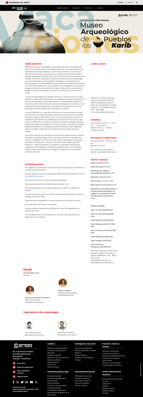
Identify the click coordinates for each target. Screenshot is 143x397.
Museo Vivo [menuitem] (51, 365)
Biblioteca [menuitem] (51, 353)
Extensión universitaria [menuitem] (110, 351)
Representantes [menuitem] (53, 362)
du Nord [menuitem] (105, 393)
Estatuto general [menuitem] (53, 383)
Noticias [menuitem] (78, 360)
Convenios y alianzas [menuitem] (82, 378)
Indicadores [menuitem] (106, 384)
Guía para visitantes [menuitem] (82, 383)
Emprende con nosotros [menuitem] (111, 358)
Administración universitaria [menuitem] (112, 379)
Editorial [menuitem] (78, 353)
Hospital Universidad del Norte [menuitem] (113, 356)
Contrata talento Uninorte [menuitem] (111, 365)
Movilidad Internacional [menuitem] (83, 376)
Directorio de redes (19, 387)
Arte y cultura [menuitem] (107, 360)
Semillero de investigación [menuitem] (84, 357)
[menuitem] (63, 8)
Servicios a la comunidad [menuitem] (111, 363)
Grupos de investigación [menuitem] (83, 348)
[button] (137, 2)
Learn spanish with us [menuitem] (83, 381)
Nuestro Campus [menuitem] (81, 385)
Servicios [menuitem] (105, 381)
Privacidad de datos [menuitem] (54, 376)
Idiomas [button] (120, 2)
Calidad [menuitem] (105, 386)
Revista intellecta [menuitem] (81, 355)
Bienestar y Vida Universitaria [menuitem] (58, 357)
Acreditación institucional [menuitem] (56, 390)
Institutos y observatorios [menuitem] (56, 350)
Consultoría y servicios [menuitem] (110, 353)
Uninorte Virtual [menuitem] (53, 367)
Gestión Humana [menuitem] (108, 388)
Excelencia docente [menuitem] (54, 355)
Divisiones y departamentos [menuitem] (57, 348)
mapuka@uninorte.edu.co (34, 176)
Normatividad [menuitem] (52, 381)
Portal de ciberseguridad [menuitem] (56, 378)
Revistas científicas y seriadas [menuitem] (85, 350)
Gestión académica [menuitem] (54, 360)
